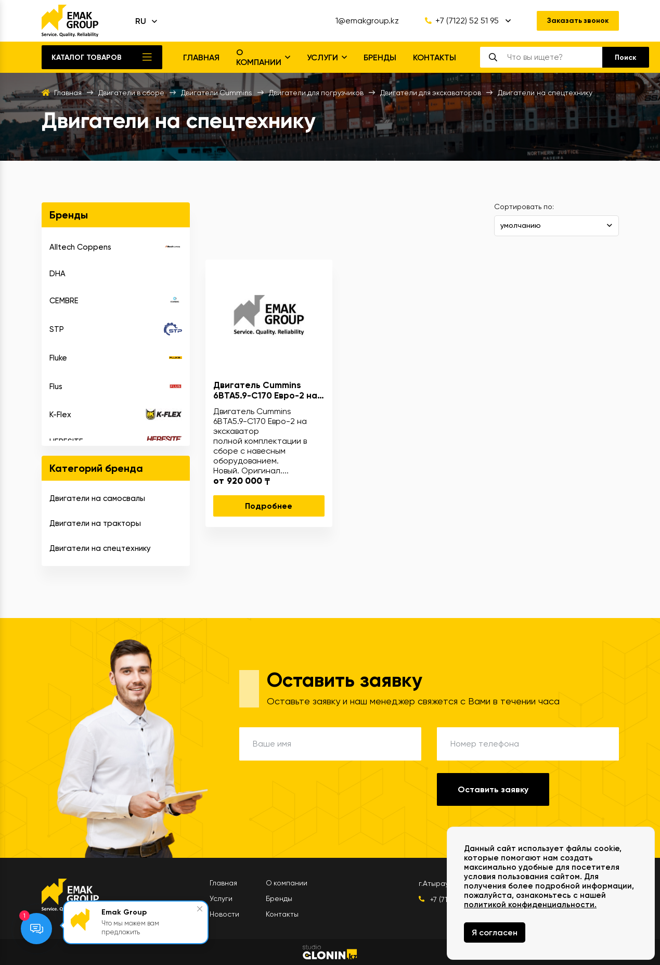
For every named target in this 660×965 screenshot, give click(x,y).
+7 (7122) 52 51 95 (461, 21)
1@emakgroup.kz (366, 21)
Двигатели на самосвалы (97, 498)
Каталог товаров (86, 57)
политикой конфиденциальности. (530, 904)
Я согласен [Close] (494, 932)
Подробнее (268, 506)
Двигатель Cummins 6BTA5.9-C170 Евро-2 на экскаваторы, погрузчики (269, 390)
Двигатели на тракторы (95, 523)
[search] (554, 57)
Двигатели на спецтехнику (100, 548)
